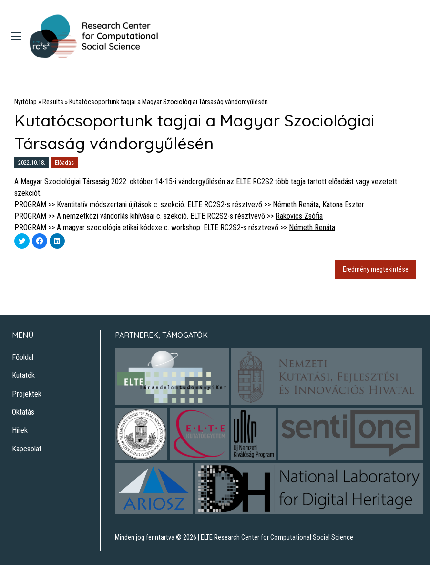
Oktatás (23, 412)
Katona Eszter (343, 204)
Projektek (26, 393)
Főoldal (22, 357)
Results (52, 102)
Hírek (20, 430)
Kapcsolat (26, 448)
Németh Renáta (296, 204)
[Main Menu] (16, 36)
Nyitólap (25, 102)
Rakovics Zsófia (299, 215)
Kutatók (23, 375)
